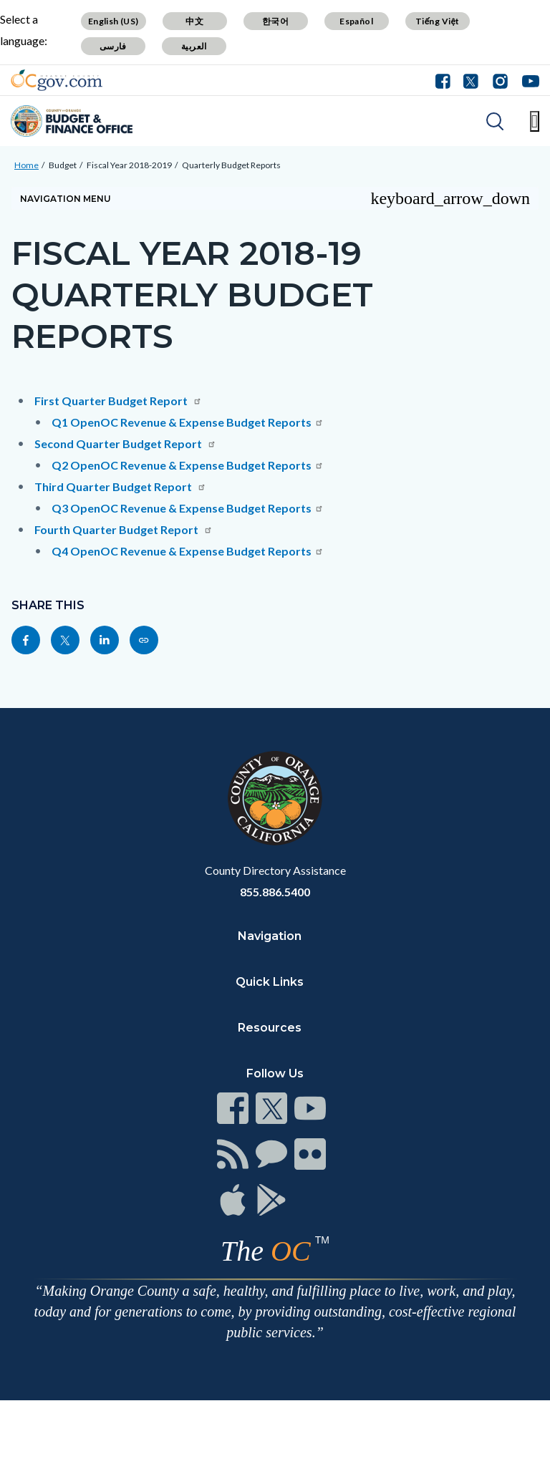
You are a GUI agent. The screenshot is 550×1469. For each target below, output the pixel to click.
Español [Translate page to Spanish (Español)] (356, 21)
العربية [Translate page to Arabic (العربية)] (194, 46)
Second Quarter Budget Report (125, 443)
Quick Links (270, 982)
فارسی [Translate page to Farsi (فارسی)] (113, 46)
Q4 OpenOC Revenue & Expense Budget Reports (188, 551)
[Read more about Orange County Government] (56, 80)
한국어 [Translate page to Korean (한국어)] (275, 21)
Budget (63, 165)
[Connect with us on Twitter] (471, 80)
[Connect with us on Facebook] (446, 80)
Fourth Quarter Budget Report (123, 529)
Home (26, 165)
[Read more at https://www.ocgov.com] (275, 798)
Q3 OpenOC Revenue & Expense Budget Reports (188, 508)
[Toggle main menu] (534, 121)
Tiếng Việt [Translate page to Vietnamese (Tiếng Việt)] (437, 21)
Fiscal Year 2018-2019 (129, 165)
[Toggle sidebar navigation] (275, 198)
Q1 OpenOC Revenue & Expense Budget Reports (188, 422)
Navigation (269, 936)
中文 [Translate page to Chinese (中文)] (194, 21)
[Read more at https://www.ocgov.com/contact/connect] (233, 1108)
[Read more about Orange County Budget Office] (71, 121)
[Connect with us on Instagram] (500, 80)
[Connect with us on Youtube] (527, 80)
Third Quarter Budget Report (120, 486)
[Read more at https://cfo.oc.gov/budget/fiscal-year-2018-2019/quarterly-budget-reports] (144, 640)
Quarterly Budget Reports (231, 165)
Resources (269, 1027)
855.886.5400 (275, 891)
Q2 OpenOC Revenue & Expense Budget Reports (188, 465)
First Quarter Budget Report (118, 400)
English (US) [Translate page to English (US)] (113, 21)
